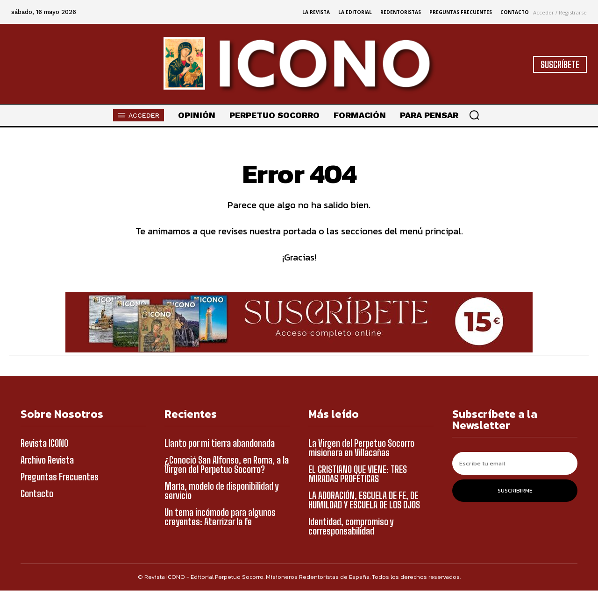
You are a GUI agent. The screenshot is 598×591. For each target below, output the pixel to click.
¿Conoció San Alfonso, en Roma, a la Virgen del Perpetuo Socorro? (226, 465)
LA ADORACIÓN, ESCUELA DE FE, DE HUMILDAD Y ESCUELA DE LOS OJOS (364, 500)
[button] (474, 115)
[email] (514, 463)
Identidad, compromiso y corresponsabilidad (350, 526)
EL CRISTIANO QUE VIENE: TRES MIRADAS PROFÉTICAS (357, 474)
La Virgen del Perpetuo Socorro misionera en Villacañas (361, 448)
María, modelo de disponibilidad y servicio (221, 491)
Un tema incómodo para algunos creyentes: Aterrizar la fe (220, 517)
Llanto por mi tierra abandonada (219, 443)
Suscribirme (515, 491)
